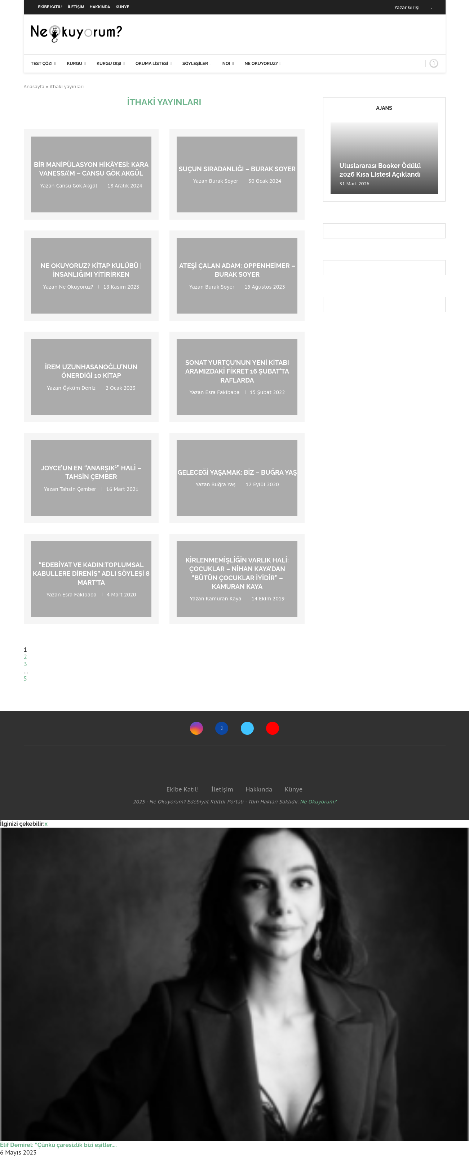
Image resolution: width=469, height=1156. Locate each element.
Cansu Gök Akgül (76, 185)
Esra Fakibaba (222, 392)
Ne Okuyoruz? (261, 63)
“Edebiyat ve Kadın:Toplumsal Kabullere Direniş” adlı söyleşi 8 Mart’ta (91, 573)
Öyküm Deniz (79, 387)
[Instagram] (196, 728)
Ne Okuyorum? (318, 801)
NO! (226, 63)
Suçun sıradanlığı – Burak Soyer (237, 169)
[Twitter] (247, 728)
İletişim (76, 7)
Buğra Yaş (224, 484)
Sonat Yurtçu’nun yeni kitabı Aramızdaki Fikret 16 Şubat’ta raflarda (237, 371)
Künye (122, 7)
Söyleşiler (195, 63)
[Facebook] (431, 7)
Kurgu (74, 63)
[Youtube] (272, 728)
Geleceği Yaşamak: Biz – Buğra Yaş (237, 472)
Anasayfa (34, 86)
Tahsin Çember (77, 489)
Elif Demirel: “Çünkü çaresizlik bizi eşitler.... (58, 1145)
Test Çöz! (42, 63)
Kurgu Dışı (109, 63)
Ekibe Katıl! (50, 7)
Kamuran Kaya (224, 599)
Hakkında (100, 7)
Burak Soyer (223, 181)
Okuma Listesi (152, 63)
